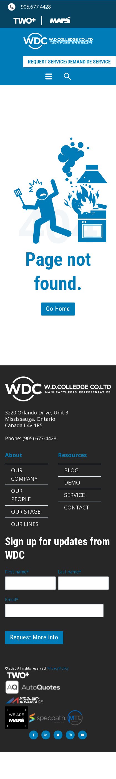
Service (74, 495)
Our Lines (25, 524)
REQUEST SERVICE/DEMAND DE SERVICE (69, 62)
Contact (76, 507)
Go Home (58, 308)
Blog (71, 470)
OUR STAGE (26, 511)
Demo (72, 482)
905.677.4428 (36, 7)
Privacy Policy (58, 668)
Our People (21, 495)
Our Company (24, 474)
